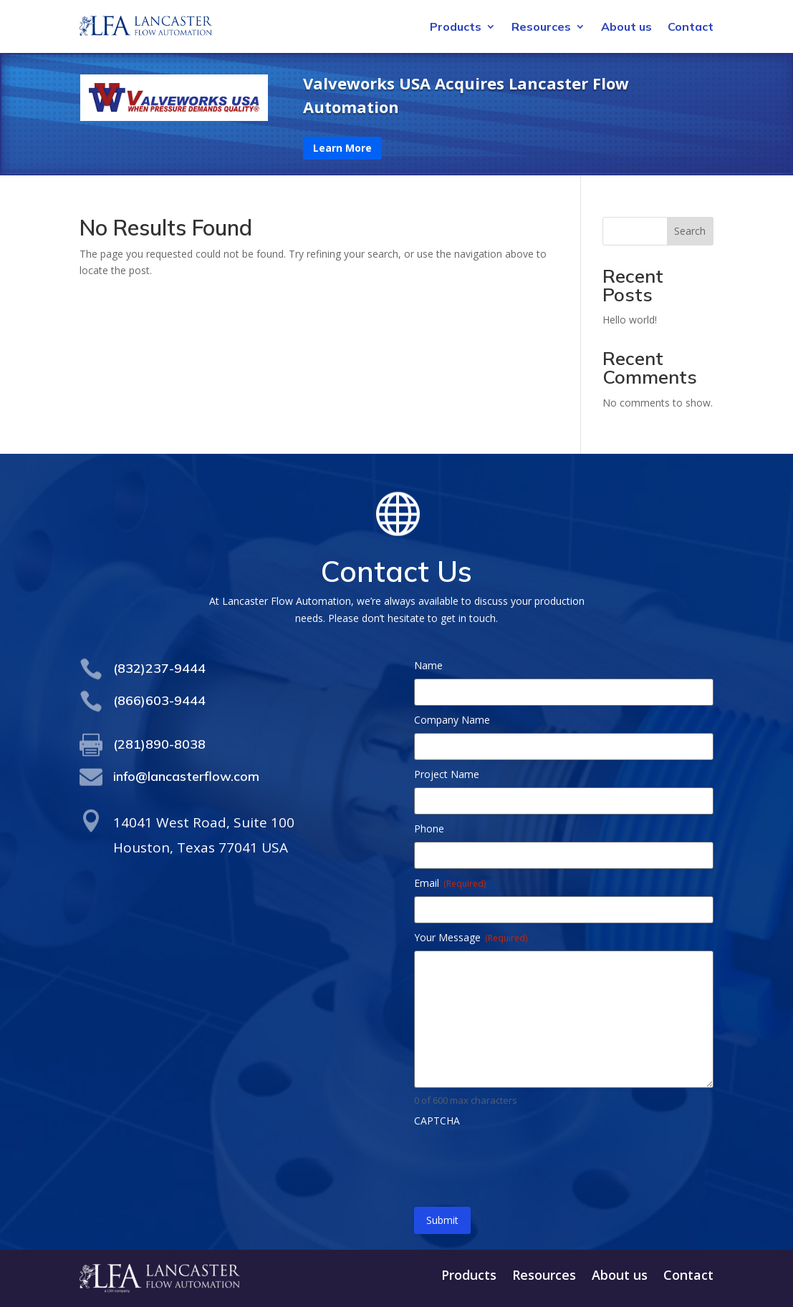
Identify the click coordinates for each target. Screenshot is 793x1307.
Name (428, 665)
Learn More (342, 148)
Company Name (452, 720)
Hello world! (629, 319)
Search (690, 231)
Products (455, 27)
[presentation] (523, 1162)
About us (626, 27)
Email (450, 883)
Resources (541, 27)
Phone (429, 828)
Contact (690, 27)
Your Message (470, 937)
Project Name (446, 774)
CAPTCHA (437, 1120)
